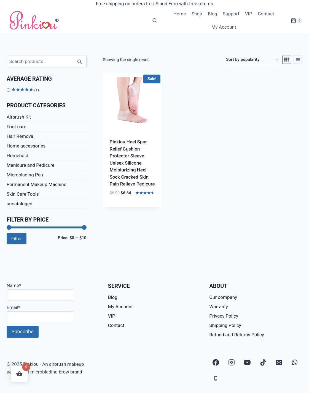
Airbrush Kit (19, 117)
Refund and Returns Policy (236, 334)
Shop (197, 14)
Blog (212, 14)
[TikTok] (263, 362)
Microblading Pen (25, 175)
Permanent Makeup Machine (36, 184)
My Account (223, 27)
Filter (16, 238)
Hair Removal (20, 136)
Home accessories (26, 146)
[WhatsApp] (294, 362)
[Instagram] (231, 362)
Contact (266, 14)
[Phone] (215, 378)
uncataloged (20, 203)
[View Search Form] (155, 21)
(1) (25, 90)
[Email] (279, 362)
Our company (223, 297)
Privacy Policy (223, 316)
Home (179, 14)
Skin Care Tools (23, 194)
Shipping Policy (225, 325)
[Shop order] (252, 60)
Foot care (16, 126)
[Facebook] (215, 362)
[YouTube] (247, 362)
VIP (248, 14)
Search (81, 61)
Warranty (218, 306)
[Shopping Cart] (296, 21)
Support (231, 14)
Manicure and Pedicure (30, 165)
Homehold (17, 155)
